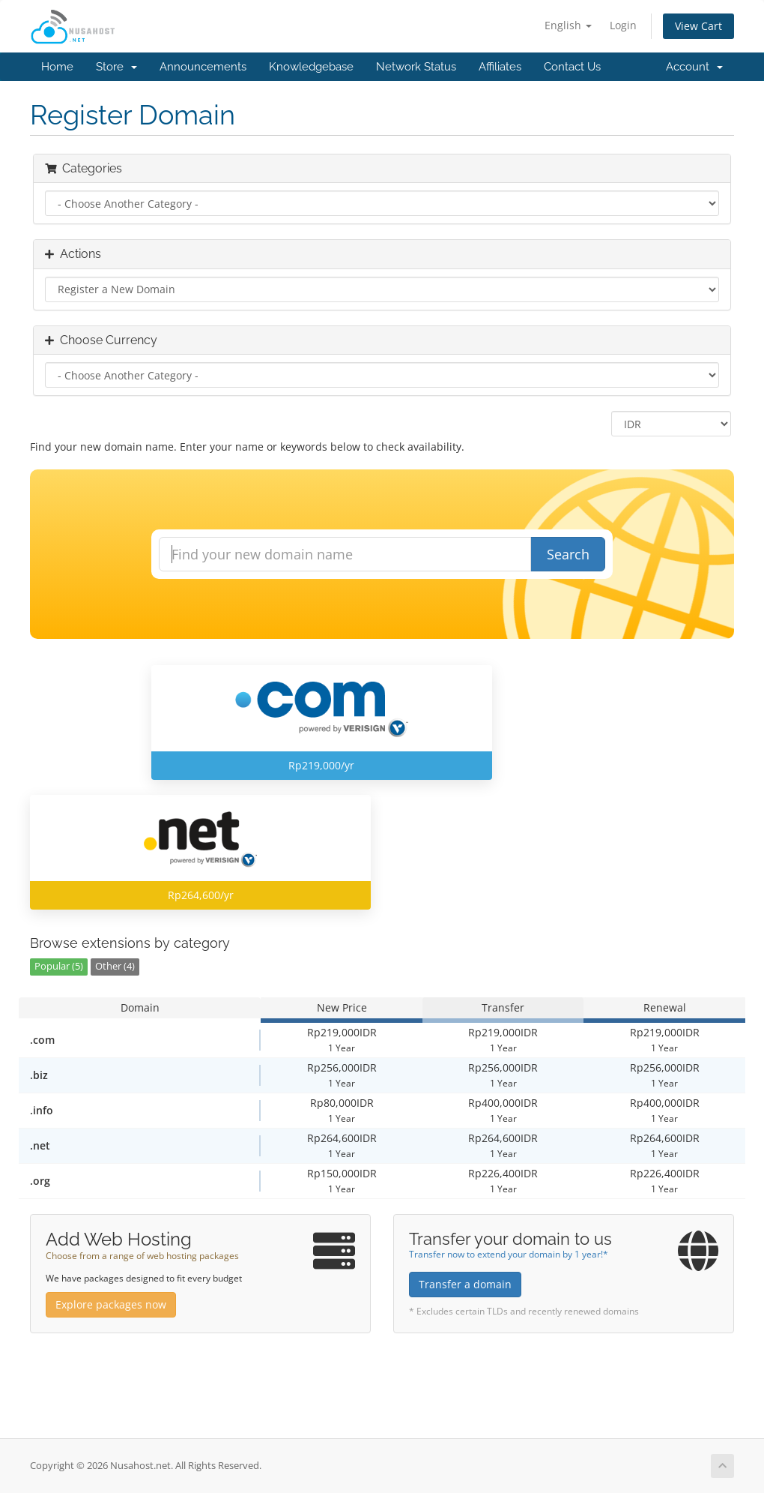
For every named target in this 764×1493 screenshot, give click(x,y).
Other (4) (115, 966)
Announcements (203, 66)
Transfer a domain (465, 1284)
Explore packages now (110, 1304)
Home (57, 66)
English (568, 25)
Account (694, 66)
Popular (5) (58, 966)
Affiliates (500, 66)
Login (623, 25)
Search (568, 554)
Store (116, 66)
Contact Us (572, 66)
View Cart (698, 26)
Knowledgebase (311, 66)
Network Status (416, 66)
